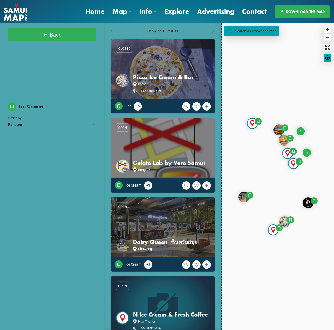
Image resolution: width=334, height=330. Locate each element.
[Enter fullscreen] (327, 47)
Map (119, 11)
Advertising (215, 11)
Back (51, 36)
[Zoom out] (327, 37)
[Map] (278, 176)
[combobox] (52, 129)
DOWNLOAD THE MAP (302, 11)
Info (145, 11)
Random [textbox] (15, 129)
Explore (176, 11)
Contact (254, 11)
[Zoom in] (327, 29)
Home (95, 11)
